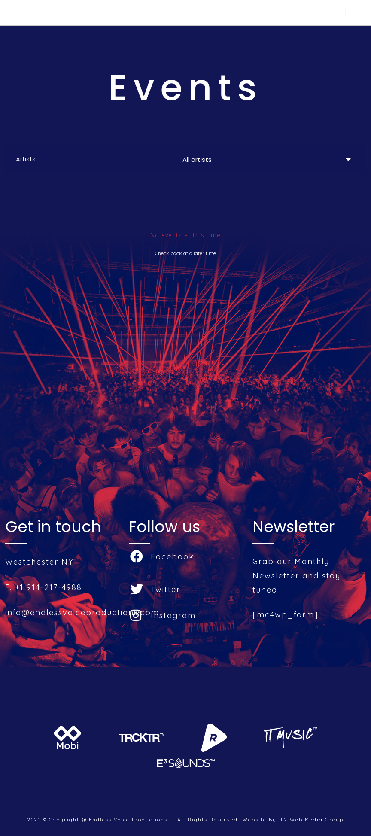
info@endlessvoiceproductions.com (82, 612)
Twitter (155, 589)
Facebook (162, 557)
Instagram (163, 615)
